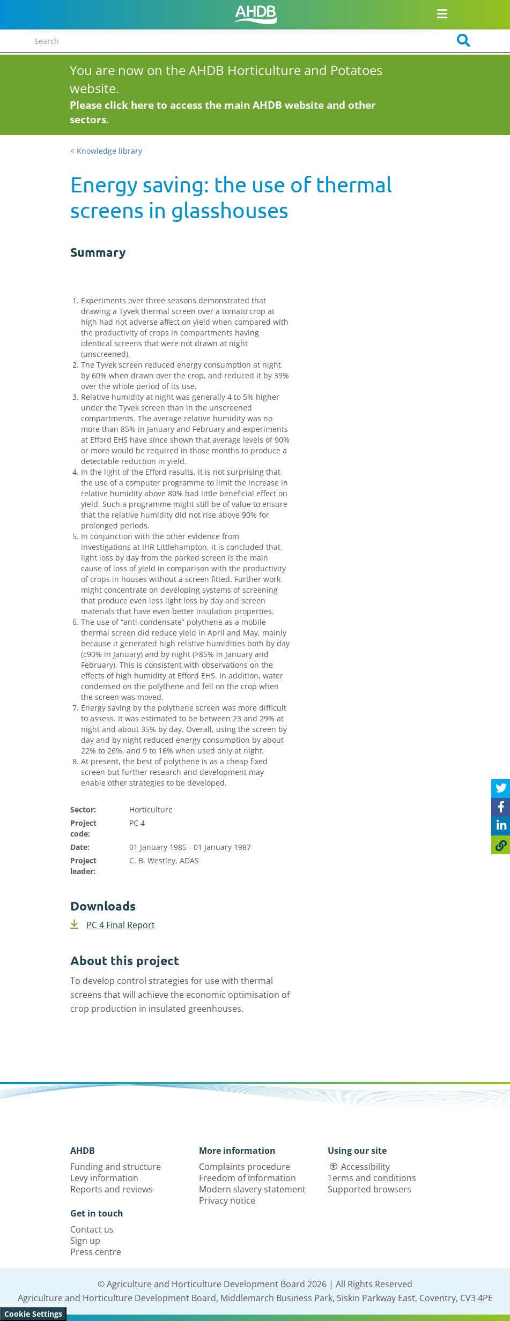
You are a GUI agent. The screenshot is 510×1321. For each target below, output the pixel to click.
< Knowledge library (106, 151)
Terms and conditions (372, 1178)
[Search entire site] (232, 41)
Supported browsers (369, 1189)
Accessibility (365, 1167)
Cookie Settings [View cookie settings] (33, 1314)
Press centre (95, 1252)
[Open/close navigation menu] (442, 13)
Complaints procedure (244, 1167)
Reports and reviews (111, 1189)
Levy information (104, 1178)
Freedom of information (247, 1178)
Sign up (85, 1241)
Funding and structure (115, 1167)
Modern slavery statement (252, 1189)
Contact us (92, 1229)
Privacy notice (227, 1200)
